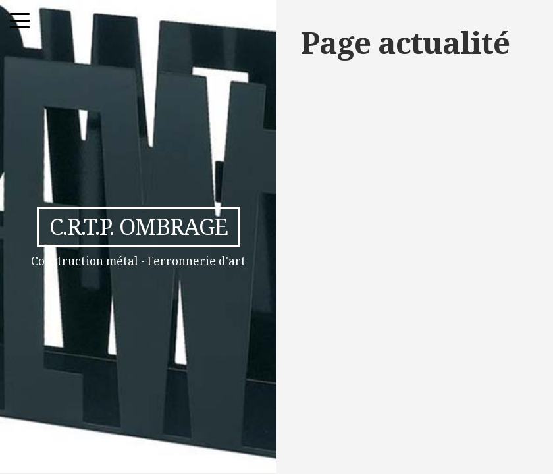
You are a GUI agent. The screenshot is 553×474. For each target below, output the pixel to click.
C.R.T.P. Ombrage (138, 226)
